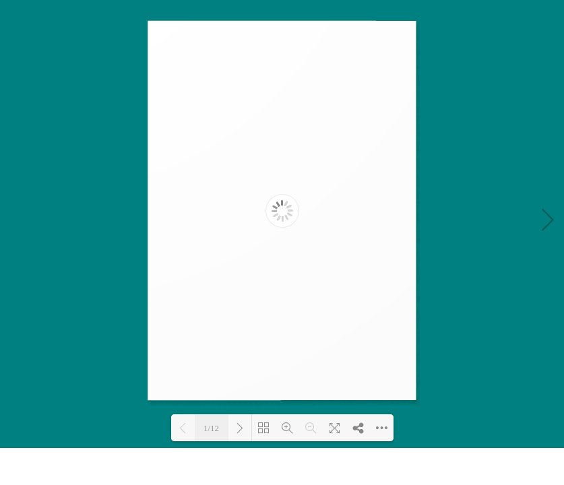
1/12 (211, 428)
